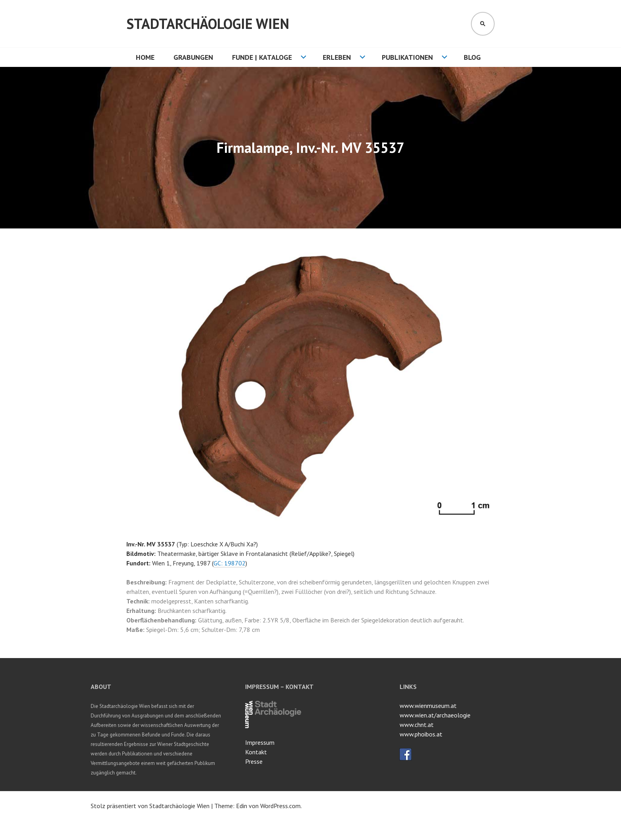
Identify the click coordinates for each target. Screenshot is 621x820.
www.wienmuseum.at (428, 706)
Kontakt (256, 752)
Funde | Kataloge (262, 57)
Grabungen (193, 57)
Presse (254, 761)
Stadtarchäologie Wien (207, 23)
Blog (472, 57)
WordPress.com (280, 806)
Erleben (337, 57)
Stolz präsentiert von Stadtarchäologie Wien (150, 806)
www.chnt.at (417, 725)
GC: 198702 (229, 563)
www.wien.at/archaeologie (435, 715)
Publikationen (407, 57)
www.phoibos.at (421, 734)
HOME (145, 57)
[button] (487, 259)
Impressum (259, 742)
